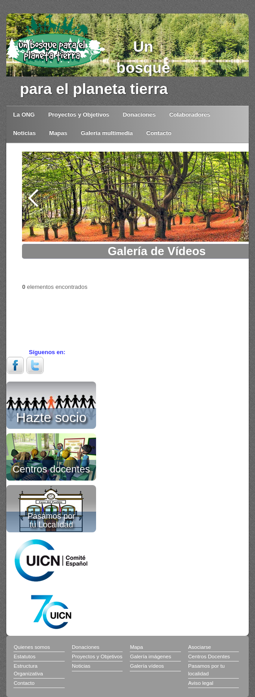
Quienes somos (31, 647)
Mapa (136, 647)
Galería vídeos (147, 666)
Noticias (24, 133)
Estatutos (24, 656)
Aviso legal (200, 683)
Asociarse (199, 647)
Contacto (158, 133)
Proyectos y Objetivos (78, 114)
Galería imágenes (150, 656)
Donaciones (139, 114)
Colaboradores (189, 114)
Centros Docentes (209, 656)
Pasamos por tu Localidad (51, 520)
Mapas (58, 133)
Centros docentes (51, 468)
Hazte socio (51, 416)
